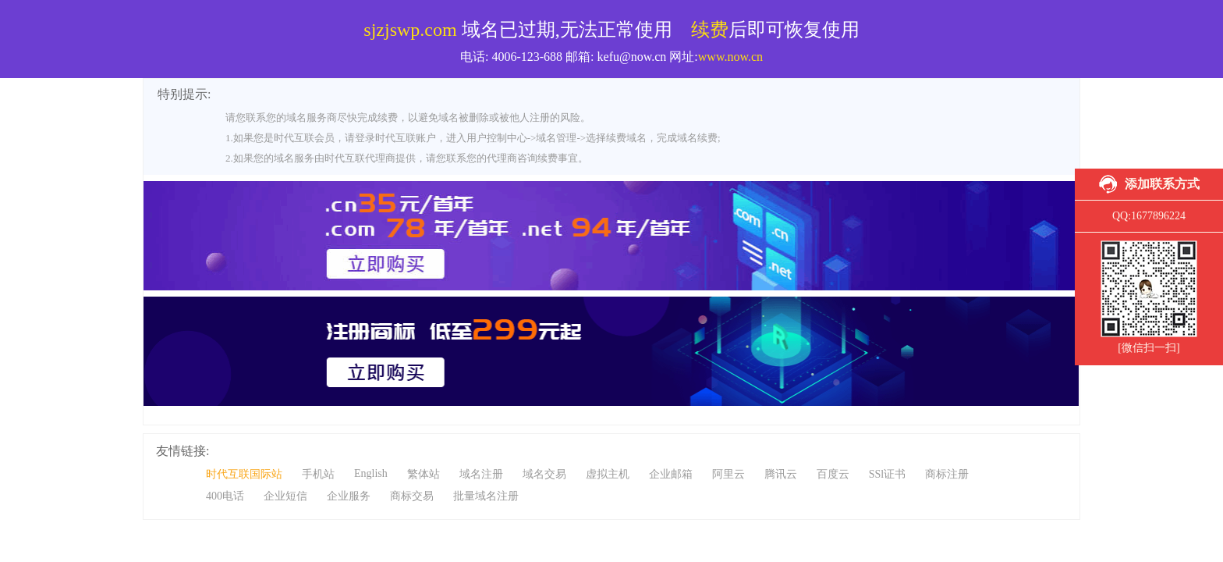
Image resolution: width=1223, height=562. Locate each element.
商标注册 (947, 474)
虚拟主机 (607, 474)
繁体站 (423, 474)
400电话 (225, 496)
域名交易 (544, 474)
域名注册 (481, 474)
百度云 (833, 474)
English (371, 473)
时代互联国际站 (244, 474)
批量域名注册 (486, 496)
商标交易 (412, 496)
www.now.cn (730, 56)
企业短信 (285, 496)
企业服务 (348, 496)
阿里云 (728, 474)
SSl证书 (887, 474)
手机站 (318, 474)
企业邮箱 (671, 474)
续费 (709, 30)
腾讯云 (780, 474)
